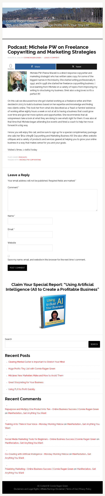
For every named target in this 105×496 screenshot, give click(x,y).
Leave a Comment (51, 58)
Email (11, 229)
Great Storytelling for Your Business (25, 382)
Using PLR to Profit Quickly (21, 389)
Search (8, 339)
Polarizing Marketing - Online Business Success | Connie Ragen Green (39, 469)
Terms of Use (72, 489)
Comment (13, 187)
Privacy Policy (85, 489)
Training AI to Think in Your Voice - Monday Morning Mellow (34, 424)
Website (12, 242)
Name (11, 216)
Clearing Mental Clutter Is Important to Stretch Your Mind (36, 362)
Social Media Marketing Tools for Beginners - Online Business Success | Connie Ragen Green (50, 439)
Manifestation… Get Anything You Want (27, 413)
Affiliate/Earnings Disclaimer (52, 489)
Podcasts (23, 157)
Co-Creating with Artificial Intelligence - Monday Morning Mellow (37, 454)
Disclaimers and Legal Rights (26, 489)
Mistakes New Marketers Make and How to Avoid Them (35, 375)
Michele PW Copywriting (30, 160)
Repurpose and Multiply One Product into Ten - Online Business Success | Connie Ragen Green (52, 409)
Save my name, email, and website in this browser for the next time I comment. (47, 259)
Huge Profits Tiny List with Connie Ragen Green (52, 18)
